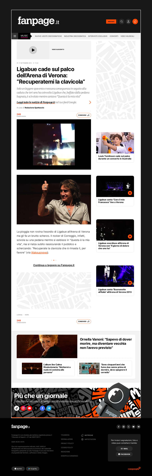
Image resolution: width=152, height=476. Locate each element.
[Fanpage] (20, 427)
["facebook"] (46, 409)
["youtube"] (32, 409)
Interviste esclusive (97, 36)
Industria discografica (75, 36)
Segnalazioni (67, 439)
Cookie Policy (67, 447)
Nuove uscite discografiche (48, 36)
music (24, 35)
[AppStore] (18, 469)
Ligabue (19, 314)
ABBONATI (111, 21)
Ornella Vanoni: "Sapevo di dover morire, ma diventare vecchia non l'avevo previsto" (106, 343)
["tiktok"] (17, 409)
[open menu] (14, 36)
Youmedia (65, 435)
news (27, 314)
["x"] (39, 409)
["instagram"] (24, 409)
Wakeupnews (39, 252)
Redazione (65, 452)
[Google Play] (32, 469)
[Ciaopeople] (134, 469)
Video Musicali (127, 36)
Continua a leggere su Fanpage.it (53, 265)
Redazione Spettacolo (34, 107)
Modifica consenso (69, 456)
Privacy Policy (67, 443)
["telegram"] (54, 409)
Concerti (114, 36)
